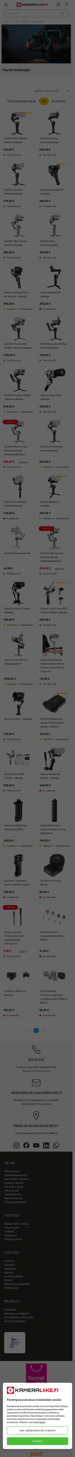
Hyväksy (37, 1441)
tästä (42, 1422)
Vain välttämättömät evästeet (37, 1430)
